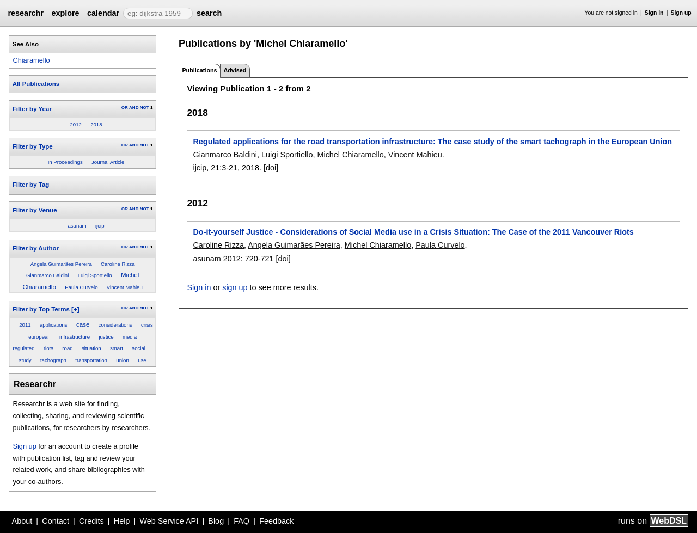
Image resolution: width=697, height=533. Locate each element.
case (82, 324)
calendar (103, 13)
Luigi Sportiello (95, 275)
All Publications (36, 84)
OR (124, 107)
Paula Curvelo (81, 287)
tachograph (53, 360)
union (122, 360)
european (39, 337)
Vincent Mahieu (125, 287)
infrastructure (74, 337)
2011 (24, 325)
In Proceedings (65, 162)
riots (48, 348)
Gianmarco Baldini (47, 275)
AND (133, 107)
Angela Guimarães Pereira (61, 264)
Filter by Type (33, 146)
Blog (216, 521)
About (22, 521)
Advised (234, 70)
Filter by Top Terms (41, 309)
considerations (115, 325)
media (130, 337)
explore (65, 13)
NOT (144, 107)
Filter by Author (36, 248)
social (138, 348)
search (209, 13)
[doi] (271, 167)
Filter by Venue (35, 210)
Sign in (654, 13)
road (67, 348)
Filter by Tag (31, 184)
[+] (75, 309)
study (25, 360)
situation (91, 348)
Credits (91, 521)
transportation (91, 360)
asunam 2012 (216, 258)
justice (106, 337)
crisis (147, 325)
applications (54, 325)
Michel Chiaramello (350, 154)
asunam (77, 226)
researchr (26, 13)
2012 (75, 124)
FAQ (241, 521)
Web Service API (168, 521)
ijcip (100, 226)
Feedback (276, 521)
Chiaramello (31, 60)
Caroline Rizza (117, 264)
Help (122, 521)
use (142, 360)
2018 (96, 124)
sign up (234, 287)
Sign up (681, 13)
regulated (24, 348)
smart (116, 348)
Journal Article (107, 162)
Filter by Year (32, 109)
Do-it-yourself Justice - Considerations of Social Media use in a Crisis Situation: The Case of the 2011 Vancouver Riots (413, 232)
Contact (55, 521)
